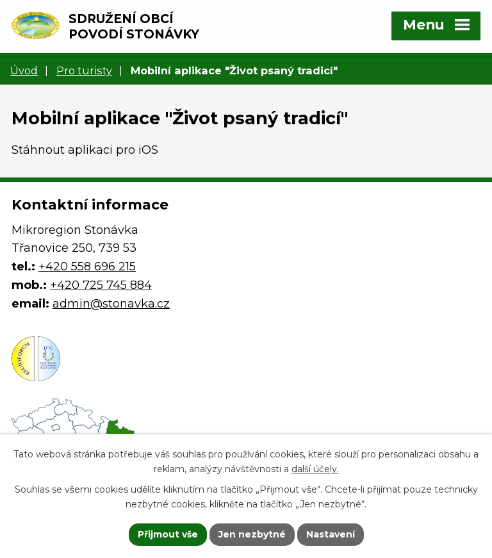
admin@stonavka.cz (111, 304)
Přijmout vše (168, 534)
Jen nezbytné (252, 534)
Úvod (24, 70)
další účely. (315, 469)
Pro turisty (84, 70)
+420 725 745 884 (101, 285)
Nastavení (330, 534)
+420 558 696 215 (87, 266)
